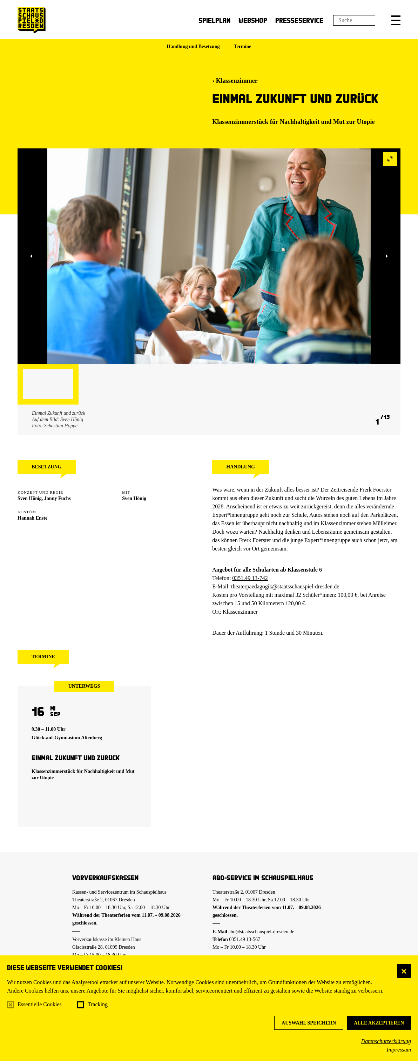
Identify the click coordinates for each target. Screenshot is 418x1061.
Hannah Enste (32, 518)
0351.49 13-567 (244, 939)
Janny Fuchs (57, 498)
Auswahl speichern (309, 1023)
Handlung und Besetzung (193, 46)
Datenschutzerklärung (386, 1041)
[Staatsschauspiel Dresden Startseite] (32, 20)
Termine (242, 46)
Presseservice (299, 20)
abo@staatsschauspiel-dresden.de (261, 931)
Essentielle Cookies (40, 1004)
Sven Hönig (30, 498)
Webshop (252, 20)
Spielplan (214, 20)
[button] (395, 20)
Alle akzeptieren (379, 1023)
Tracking (98, 1004)
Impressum (398, 1050)
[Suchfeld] (354, 20)
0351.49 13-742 (250, 578)
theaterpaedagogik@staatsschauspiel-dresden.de (285, 586)
